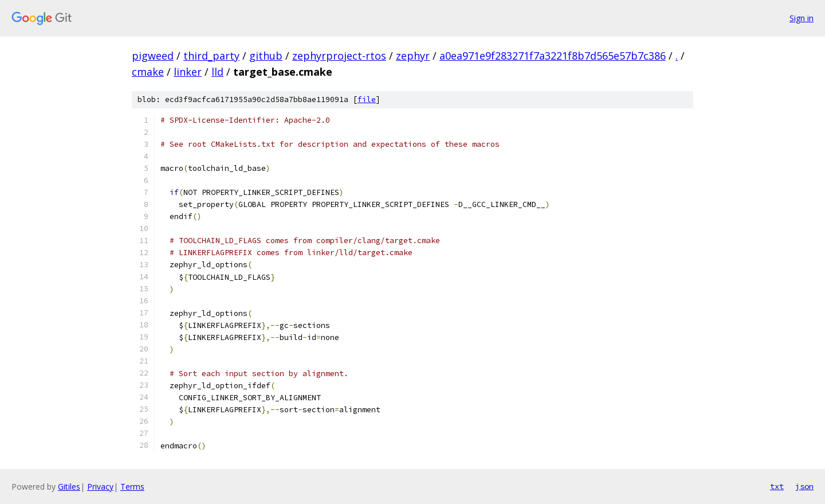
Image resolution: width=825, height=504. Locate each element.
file (367, 99)
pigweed (153, 55)
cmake (148, 72)
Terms (132, 486)
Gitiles (69, 486)
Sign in (801, 18)
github (265, 55)
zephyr (413, 55)
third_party (211, 55)
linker (188, 72)
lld (217, 72)
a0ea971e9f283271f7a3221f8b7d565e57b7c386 (552, 55)
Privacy (100, 486)
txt (777, 486)
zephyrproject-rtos (339, 55)
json (804, 486)
